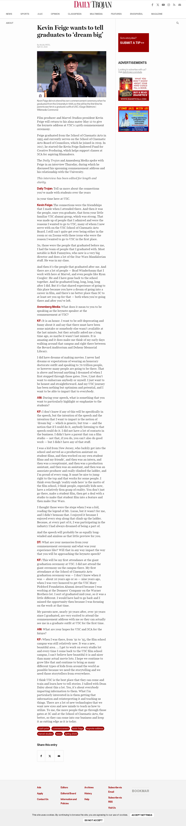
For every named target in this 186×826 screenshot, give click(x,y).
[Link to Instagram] (168, 4)
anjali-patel (43, 728)
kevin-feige (77, 728)
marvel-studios (45, 733)
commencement (60, 728)
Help (86, 799)
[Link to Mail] (179, 4)
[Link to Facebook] (152, 4)
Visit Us (112, 807)
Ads (39, 787)
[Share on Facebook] (41, 756)
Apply (40, 793)
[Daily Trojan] (93, 4)
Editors (64, 787)
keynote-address (94, 728)
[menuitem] (9, 13)
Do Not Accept (94, 820)
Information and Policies (69, 801)
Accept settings (142, 815)
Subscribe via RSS (115, 799)
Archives (89, 787)
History (88, 793)
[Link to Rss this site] (174, 4)
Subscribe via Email (115, 789)
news (59, 733)
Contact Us (42, 799)
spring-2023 (71, 733)
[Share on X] (49, 756)
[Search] (176, 22)
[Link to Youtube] (163, 4)
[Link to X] (158, 4)
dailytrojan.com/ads (132, 72)
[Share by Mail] (58, 756)
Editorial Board (68, 793)
